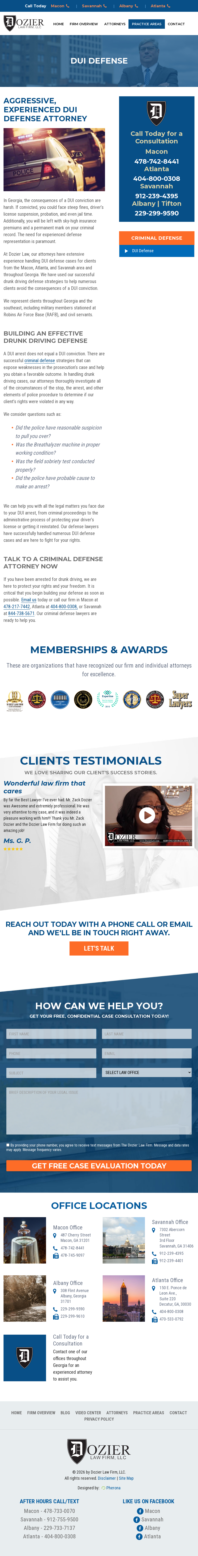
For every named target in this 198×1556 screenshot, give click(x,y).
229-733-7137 (59, 1528)
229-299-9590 (157, 213)
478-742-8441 (156, 161)
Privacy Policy (99, 1419)
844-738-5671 (21, 613)
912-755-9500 (62, 1519)
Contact (176, 24)
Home (58, 24)
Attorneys (114, 24)
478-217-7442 (17, 606)
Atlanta (161, 6)
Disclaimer (107, 1478)
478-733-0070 (59, 1511)
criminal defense (39, 360)
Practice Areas (146, 24)
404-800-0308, (64, 606)
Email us (28, 600)
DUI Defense (143, 250)
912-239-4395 (156, 196)
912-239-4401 (171, 1260)
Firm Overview (84, 24)
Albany (129, 6)
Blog (65, 1412)
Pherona (113, 1487)
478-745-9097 (73, 1255)
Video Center (88, 1412)
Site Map (126, 1478)
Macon (61, 6)
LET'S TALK (99, 948)
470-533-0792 (171, 1319)
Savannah (95, 6)
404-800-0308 (156, 178)
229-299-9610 (73, 1316)
